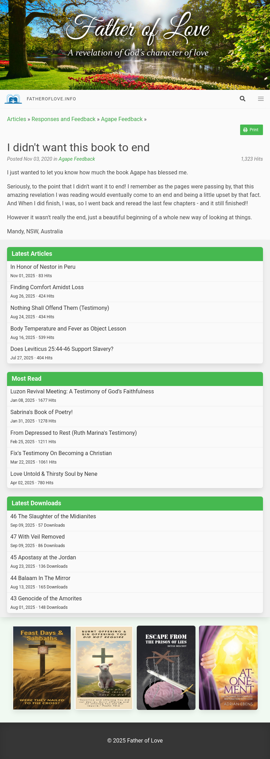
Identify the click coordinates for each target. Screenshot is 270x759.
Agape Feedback (121, 119)
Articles (16, 119)
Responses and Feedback (64, 119)
